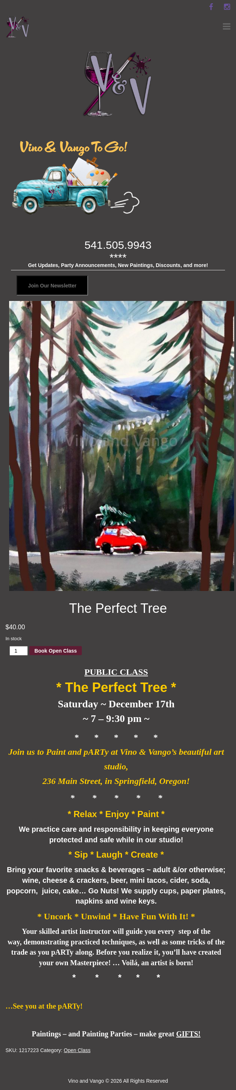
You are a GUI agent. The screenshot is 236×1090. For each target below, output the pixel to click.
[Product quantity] (18, 651)
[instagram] (227, 7)
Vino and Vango (86, 1081)
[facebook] (210, 7)
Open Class (77, 1050)
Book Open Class (55, 651)
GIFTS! (188, 1034)
